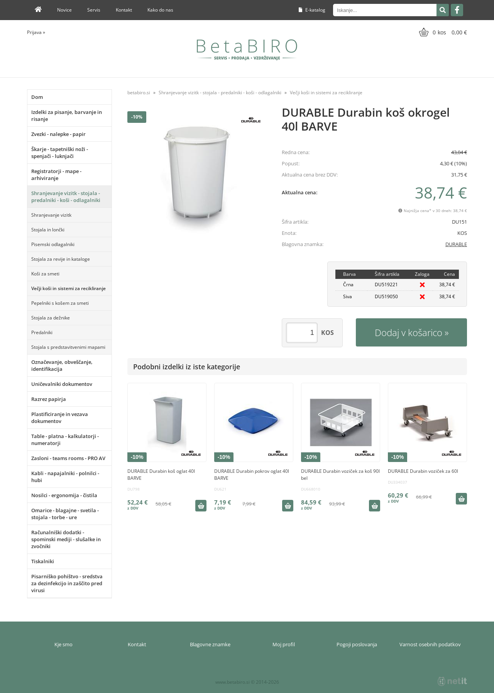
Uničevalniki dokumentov (61, 383)
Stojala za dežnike (50, 317)
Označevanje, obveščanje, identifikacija (62, 365)
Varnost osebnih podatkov (430, 644)
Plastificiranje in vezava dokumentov (59, 418)
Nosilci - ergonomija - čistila (64, 495)
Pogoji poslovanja (357, 644)
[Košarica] (442, 32)
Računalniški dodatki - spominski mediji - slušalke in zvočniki (66, 539)
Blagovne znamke (210, 644)
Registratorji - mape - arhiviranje (56, 175)
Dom (37, 96)
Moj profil (283, 644)
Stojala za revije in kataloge (60, 259)
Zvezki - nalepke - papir (58, 134)
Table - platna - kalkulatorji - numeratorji (65, 440)
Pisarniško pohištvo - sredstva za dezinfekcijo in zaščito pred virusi (67, 583)
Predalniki (41, 332)
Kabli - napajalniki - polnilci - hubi (65, 477)
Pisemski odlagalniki (52, 244)
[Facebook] (457, 10)
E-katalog (312, 10)
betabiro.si (138, 92)
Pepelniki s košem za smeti (60, 303)
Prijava (36, 32)
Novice (64, 10)
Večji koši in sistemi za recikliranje (68, 288)
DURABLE (456, 244)
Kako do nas (160, 10)
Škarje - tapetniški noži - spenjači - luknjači (59, 153)
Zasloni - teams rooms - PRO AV (68, 458)
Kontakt (124, 10)
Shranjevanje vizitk (51, 215)
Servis (93, 10)
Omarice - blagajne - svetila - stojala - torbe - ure (65, 514)
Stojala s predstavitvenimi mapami (68, 347)
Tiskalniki (42, 561)
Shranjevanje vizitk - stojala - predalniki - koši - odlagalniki (65, 197)
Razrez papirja (48, 399)
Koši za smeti (45, 273)
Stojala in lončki (47, 229)
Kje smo (63, 644)
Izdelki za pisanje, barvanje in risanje (66, 115)
